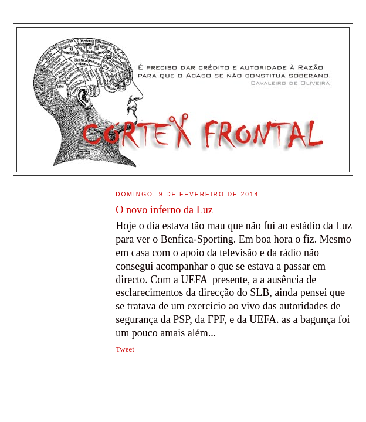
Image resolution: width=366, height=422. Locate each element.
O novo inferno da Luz (164, 210)
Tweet (125, 349)
